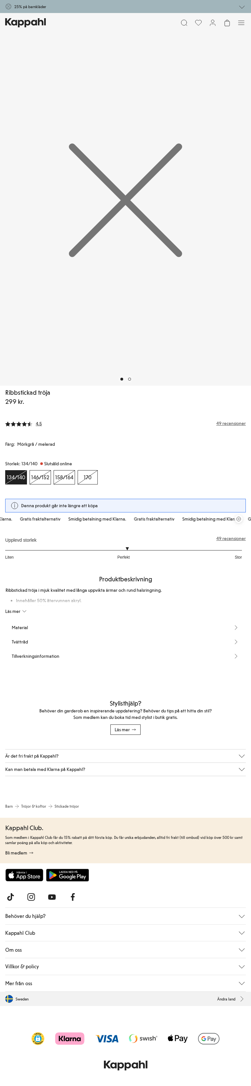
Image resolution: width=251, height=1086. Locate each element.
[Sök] (184, 23)
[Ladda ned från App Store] (24, 874)
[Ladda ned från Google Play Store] (67, 874)
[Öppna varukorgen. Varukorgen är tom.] (227, 23)
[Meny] (241, 23)
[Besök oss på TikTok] (10, 897)
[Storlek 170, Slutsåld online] (88, 477)
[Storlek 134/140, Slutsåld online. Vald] (16, 477)
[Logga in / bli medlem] (213, 23)
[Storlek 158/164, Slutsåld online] (64, 477)
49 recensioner (231, 538)
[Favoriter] (198, 23)
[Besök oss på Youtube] (52, 897)
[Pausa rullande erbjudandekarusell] (239, 519)
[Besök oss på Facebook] (73, 897)
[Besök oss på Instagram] (31, 897)
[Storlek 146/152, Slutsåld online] (40, 477)
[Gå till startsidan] (25, 22)
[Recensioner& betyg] (125, 423)
